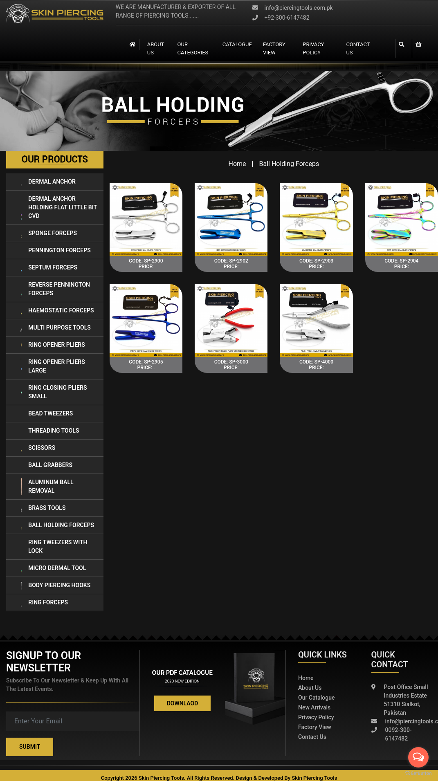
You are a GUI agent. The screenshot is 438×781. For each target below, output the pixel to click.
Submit (29, 746)
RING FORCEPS (44, 602)
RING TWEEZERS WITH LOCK (53, 546)
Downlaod (182, 703)
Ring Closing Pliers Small (53, 392)
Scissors (37, 448)
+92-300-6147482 (280, 17)
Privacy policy (316, 717)
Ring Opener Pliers (52, 345)
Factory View (314, 727)
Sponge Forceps (48, 233)
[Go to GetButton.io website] (418, 772)
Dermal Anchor (48, 181)
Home (237, 164)
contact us (358, 48)
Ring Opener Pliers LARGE (52, 366)
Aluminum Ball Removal (47, 486)
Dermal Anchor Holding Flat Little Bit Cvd (58, 207)
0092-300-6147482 (391, 734)
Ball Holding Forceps (57, 525)
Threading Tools (49, 430)
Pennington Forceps (55, 250)
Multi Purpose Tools (55, 327)
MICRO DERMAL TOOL (53, 568)
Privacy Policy (313, 48)
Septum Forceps (48, 267)
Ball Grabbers (46, 465)
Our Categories (192, 48)
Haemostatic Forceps (57, 310)
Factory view (274, 48)
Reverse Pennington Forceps (55, 289)
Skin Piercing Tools (314, 778)
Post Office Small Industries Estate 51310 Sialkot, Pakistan (399, 700)
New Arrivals (314, 707)
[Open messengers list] (418, 757)
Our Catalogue (316, 697)
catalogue (237, 44)
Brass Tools (42, 508)
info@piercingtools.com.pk (292, 7)
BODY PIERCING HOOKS (55, 585)
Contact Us (312, 737)
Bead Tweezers (46, 413)
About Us (155, 48)
